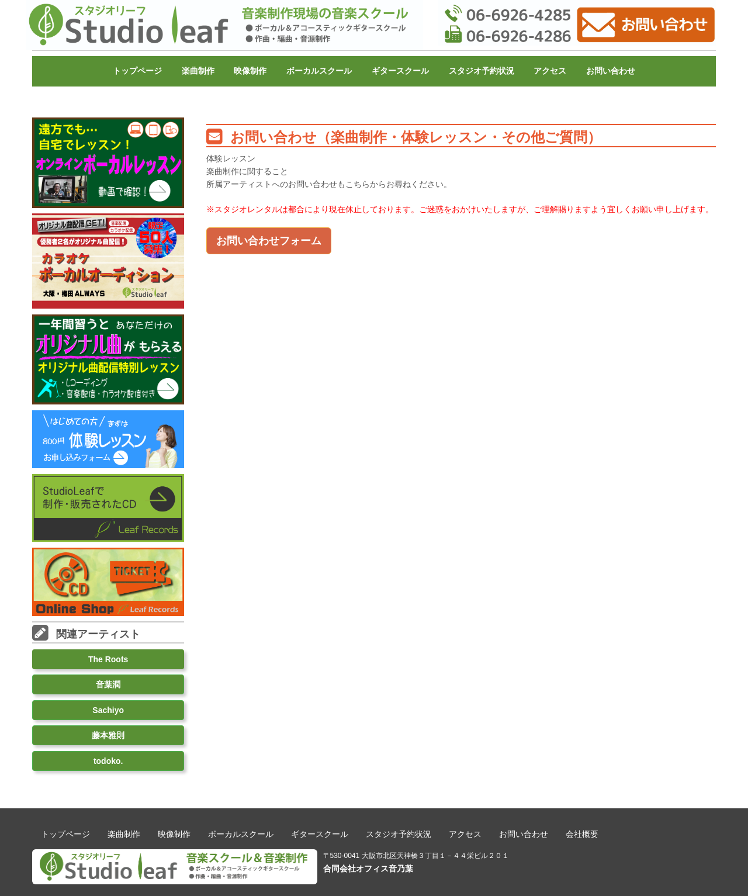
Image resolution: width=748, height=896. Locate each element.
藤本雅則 (108, 735)
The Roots (108, 659)
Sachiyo (108, 710)
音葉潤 (108, 684)
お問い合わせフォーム (268, 241)
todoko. (108, 761)
